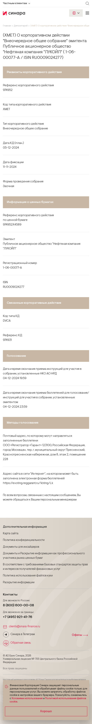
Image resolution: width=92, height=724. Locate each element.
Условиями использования (27, 698)
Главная (7, 26)
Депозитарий (21, 26)
